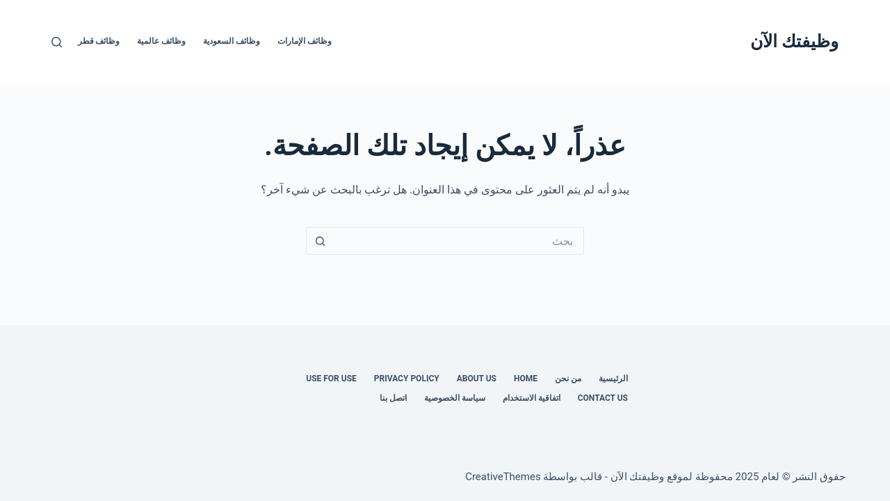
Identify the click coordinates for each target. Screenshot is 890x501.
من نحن (568, 378)
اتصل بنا (393, 398)
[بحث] (56, 42)
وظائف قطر (99, 41)
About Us (476, 378)
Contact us (603, 398)
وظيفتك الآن (794, 41)
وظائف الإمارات (304, 41)
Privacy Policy (406, 378)
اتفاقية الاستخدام (531, 398)
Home (525, 378)
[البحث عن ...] (459, 241)
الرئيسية (613, 378)
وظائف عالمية (161, 41)
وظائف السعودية (231, 41)
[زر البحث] (320, 241)
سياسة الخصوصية (454, 398)
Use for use (331, 378)
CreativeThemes (503, 476)
